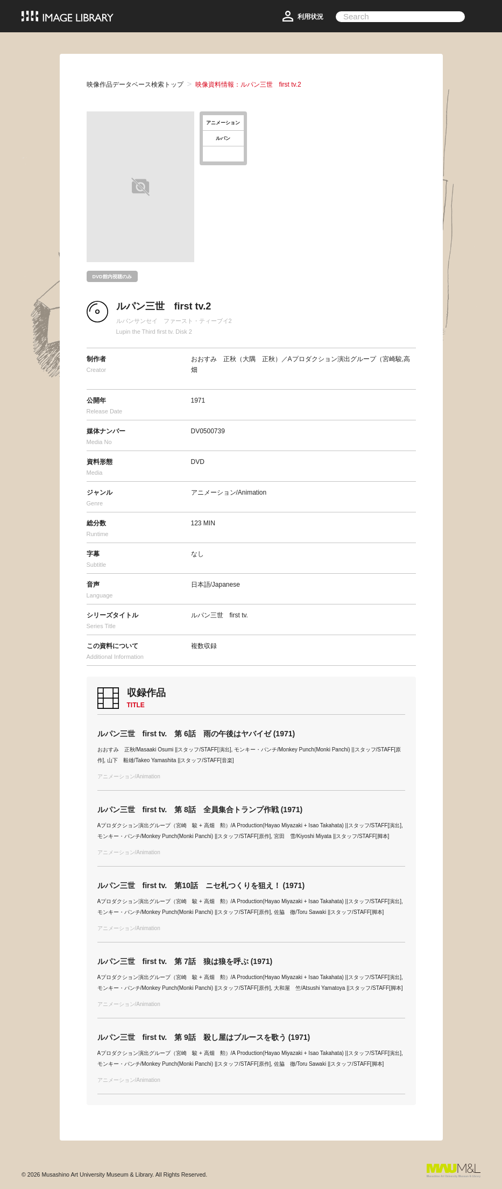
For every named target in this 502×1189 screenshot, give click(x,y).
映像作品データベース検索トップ (135, 84)
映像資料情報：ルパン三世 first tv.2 (248, 84)
